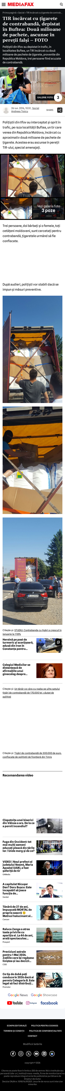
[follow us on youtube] (15, 1003)
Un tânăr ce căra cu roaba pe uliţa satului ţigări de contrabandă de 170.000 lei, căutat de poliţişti (31, 692)
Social (21, 12)
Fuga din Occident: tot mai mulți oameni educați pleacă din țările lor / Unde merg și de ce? (18, 846)
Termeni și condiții (13, 1031)
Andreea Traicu (19, 111)
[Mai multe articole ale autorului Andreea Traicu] (6, 110)
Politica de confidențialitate (45, 1031)
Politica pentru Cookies (44, 1025)
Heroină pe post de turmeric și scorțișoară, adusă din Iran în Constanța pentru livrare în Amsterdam (18, 644)
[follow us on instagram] (31, 1003)
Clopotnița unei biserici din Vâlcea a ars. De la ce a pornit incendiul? (18, 823)
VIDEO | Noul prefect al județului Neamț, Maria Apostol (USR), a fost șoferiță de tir (18, 866)
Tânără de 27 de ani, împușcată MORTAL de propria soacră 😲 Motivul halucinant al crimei (17, 911)
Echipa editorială (17, 1025)
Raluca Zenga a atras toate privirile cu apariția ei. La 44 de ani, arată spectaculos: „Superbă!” (18, 934)
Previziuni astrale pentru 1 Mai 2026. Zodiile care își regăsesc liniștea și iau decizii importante (18, 956)
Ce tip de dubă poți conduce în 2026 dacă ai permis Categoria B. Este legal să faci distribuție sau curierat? (18, 979)
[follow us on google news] (18, 995)
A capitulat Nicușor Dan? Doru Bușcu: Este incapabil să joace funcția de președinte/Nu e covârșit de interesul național (17, 889)
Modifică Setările (32, 1044)
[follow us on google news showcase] (44, 995)
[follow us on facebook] (49, 1003)
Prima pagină (9, 12)
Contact (32, 1036)
